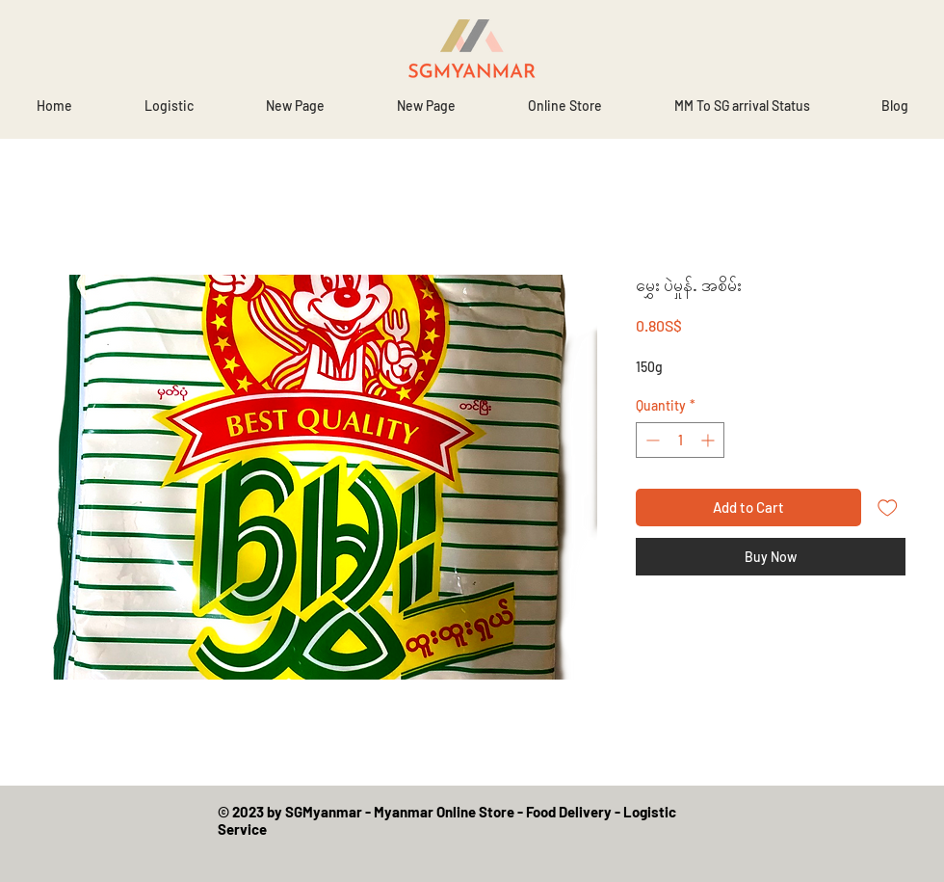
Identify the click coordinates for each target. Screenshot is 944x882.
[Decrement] (651, 440)
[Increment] (709, 440)
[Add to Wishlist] (887, 507)
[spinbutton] (680, 440)
